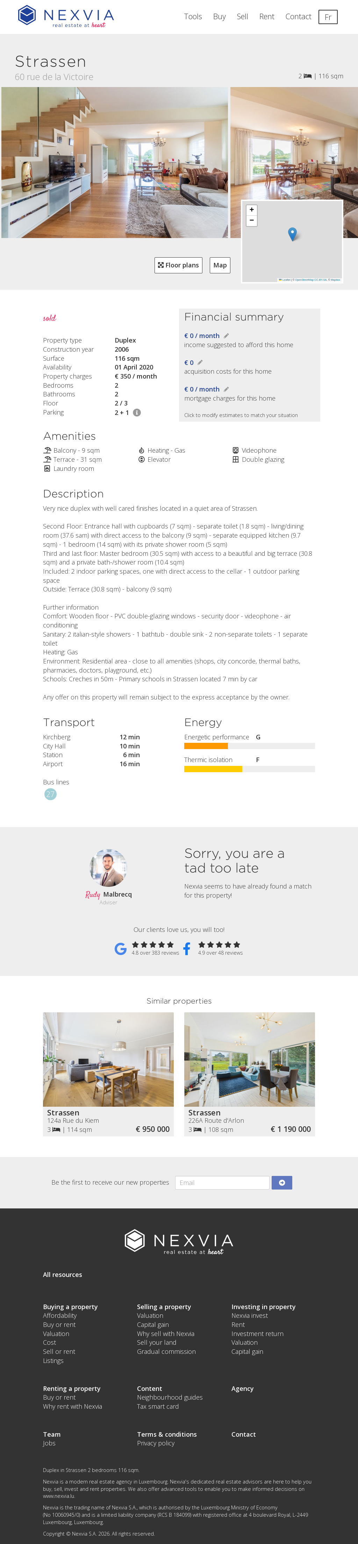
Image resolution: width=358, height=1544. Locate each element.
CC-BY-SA (320, 279)
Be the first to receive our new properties (110, 1182)
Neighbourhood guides (170, 1397)
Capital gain (153, 1324)
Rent (266, 16)
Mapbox (335, 279)
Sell (242, 16)
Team (52, 1434)
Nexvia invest (249, 1315)
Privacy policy (155, 1443)
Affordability (60, 1315)
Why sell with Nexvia (165, 1333)
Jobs (49, 1443)
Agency (242, 1388)
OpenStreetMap (304, 279)
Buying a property (70, 1306)
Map (220, 265)
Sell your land (157, 1342)
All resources (62, 1274)
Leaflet (284, 279)
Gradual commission (166, 1351)
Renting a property (72, 1388)
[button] (292, 234)
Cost (49, 1342)
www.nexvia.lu (58, 1496)
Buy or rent (59, 1324)
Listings (53, 1360)
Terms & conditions (167, 1434)
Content (149, 1388)
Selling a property (164, 1306)
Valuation (56, 1333)
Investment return (257, 1333)
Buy (219, 16)
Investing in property (263, 1306)
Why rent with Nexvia (72, 1406)
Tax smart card (158, 1406)
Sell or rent (59, 1351)
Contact (299, 16)
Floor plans (178, 265)
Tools (193, 16)
